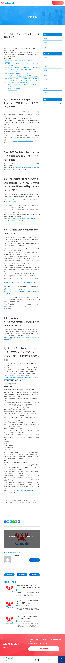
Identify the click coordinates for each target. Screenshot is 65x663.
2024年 (45, 66)
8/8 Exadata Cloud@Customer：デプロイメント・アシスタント (22, 79)
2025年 (45, 62)
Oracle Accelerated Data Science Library (24, 490)
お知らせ (46, 38)
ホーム (18, 3)
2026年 (45, 57)
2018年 (45, 92)
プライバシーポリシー (51, 659)
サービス (24, 3)
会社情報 (33, 3)
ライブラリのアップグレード (15, 88)
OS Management (14, 290)
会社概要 (44, 659)
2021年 (45, 79)
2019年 (45, 88)
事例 (29, 3)
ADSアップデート (12, 90)
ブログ (48, 3)
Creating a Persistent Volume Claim (23, 141)
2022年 (45, 75)
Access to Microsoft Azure (20, 200)
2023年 (45, 70)
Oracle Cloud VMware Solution (22, 279)
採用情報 (39, 3)
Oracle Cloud (13, 26)
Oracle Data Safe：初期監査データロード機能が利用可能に (23, 77)
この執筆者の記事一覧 (34, 560)
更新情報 (44, 3)
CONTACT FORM (44, 649)
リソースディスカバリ (13, 71)
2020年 (45, 84)
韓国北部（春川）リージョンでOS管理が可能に (20, 75)
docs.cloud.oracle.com (9, 515)
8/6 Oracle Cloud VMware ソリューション (16, 73)
